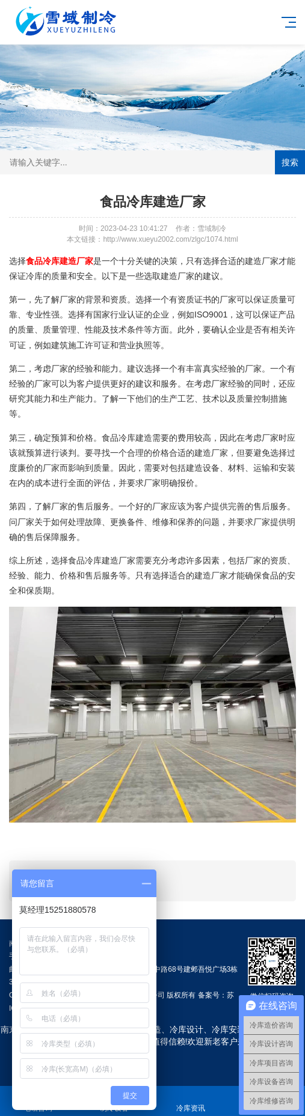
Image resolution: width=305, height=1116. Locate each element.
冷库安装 (228, 1029)
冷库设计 (186, 1029)
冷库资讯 (191, 1101)
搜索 (290, 162)
